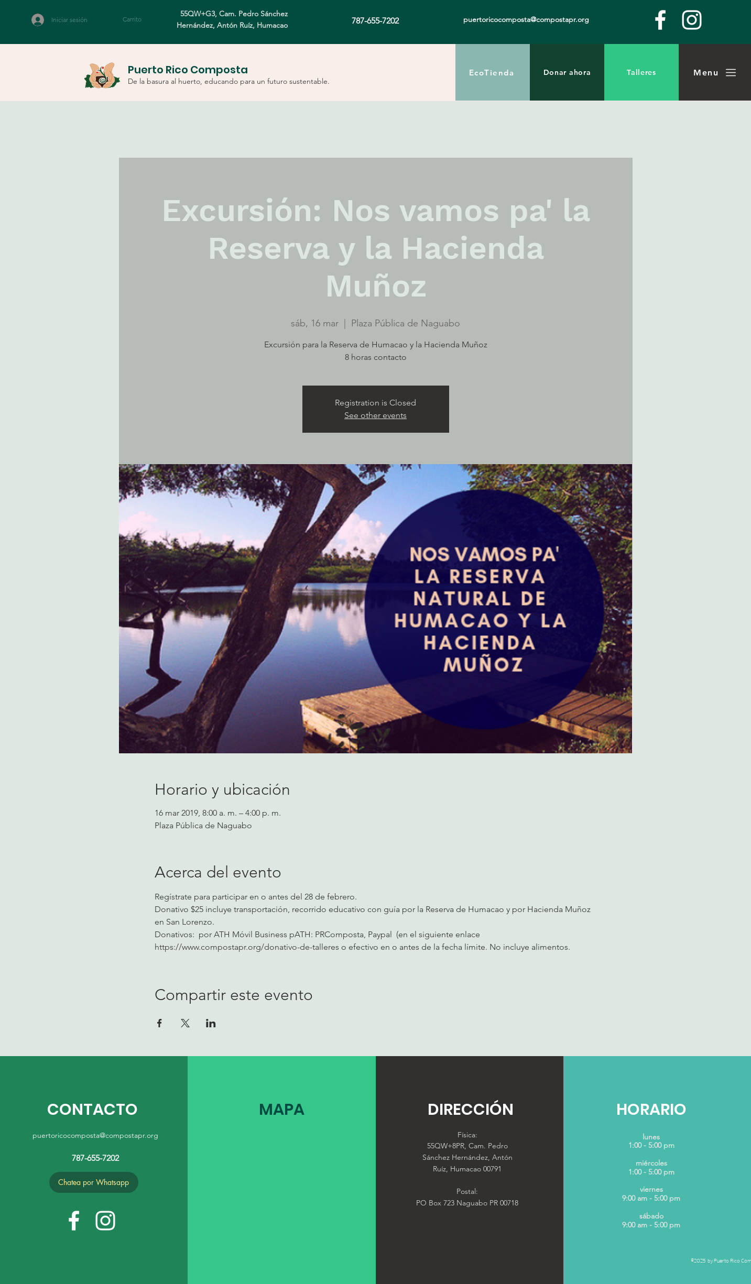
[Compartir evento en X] (185, 1023)
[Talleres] (641, 72)
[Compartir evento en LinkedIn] (211, 1023)
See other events (375, 415)
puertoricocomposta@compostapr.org (95, 1135)
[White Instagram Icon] (692, 20)
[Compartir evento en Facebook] (160, 1023)
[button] (138, 19)
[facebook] (660, 20)
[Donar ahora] (567, 72)
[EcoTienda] (492, 72)
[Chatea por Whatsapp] (93, 1182)
